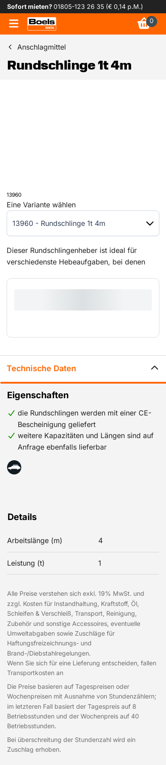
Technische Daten (83, 368)
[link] (41, 24)
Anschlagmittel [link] (41, 47)
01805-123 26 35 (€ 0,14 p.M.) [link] (98, 6)
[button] (150, 223)
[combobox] (74, 223)
